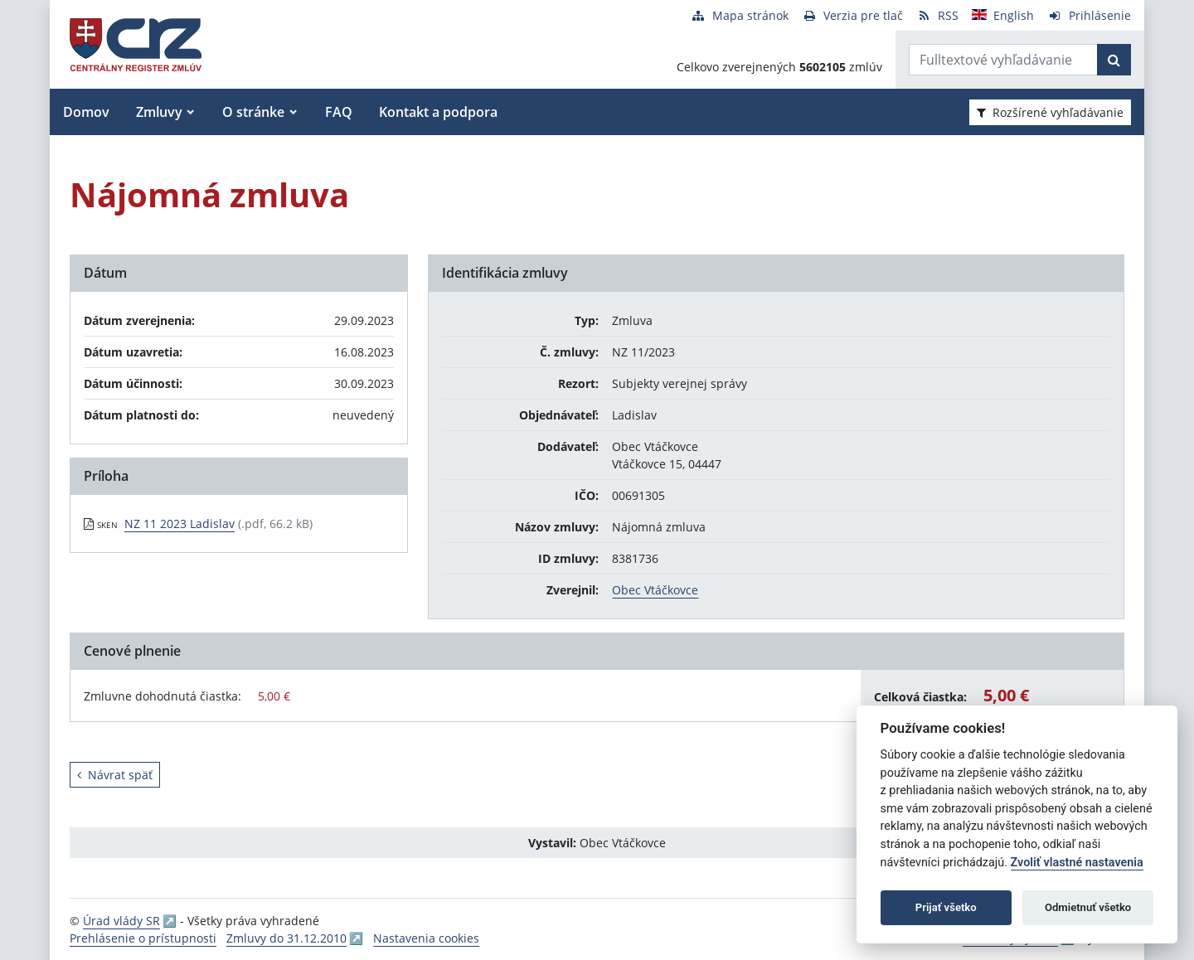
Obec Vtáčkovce (655, 590)
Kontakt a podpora (438, 112)
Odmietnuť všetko (1088, 907)
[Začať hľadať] (1114, 59)
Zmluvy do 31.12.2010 (286, 938)
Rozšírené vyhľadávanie (1050, 112)
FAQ (338, 112)
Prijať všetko (946, 907)
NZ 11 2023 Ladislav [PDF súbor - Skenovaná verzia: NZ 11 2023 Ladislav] (179, 523)
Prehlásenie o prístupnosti (143, 938)
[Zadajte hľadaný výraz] (1003, 59)
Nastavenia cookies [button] (426, 938)
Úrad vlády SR (121, 920)
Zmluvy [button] (159, 112)
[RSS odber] (937, 15)
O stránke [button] (253, 112)
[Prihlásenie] (1089, 15)
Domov (86, 112)
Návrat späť (115, 775)
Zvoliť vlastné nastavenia (1077, 863)
